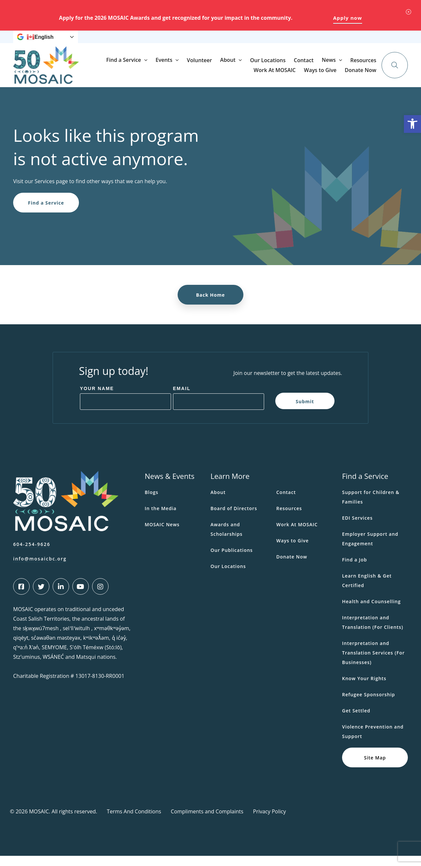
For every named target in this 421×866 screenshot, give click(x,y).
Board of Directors (233, 518)
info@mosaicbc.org (40, 569)
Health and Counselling (371, 611)
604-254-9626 (31, 554)
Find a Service (186, 75)
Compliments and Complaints (207, 821)
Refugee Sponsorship (368, 705)
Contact (366, 75)
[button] (412, 124)
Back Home (210, 305)
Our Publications (231, 560)
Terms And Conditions (134, 821)
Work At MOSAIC (262, 42)
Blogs (151, 502)
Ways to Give (301, 42)
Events (226, 75)
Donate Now (365, 41)
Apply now (347, 17)
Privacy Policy (269, 821)
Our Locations (330, 75)
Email (182, 398)
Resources (226, 42)
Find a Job (354, 570)
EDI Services (357, 528)
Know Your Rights (364, 688)
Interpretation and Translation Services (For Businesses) (373, 663)
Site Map (375, 767)
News (196, 42)
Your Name (97, 398)
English (40, 42)
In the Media (161, 518)
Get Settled (356, 721)
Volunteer (262, 75)
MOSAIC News (162, 535)
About (290, 75)
